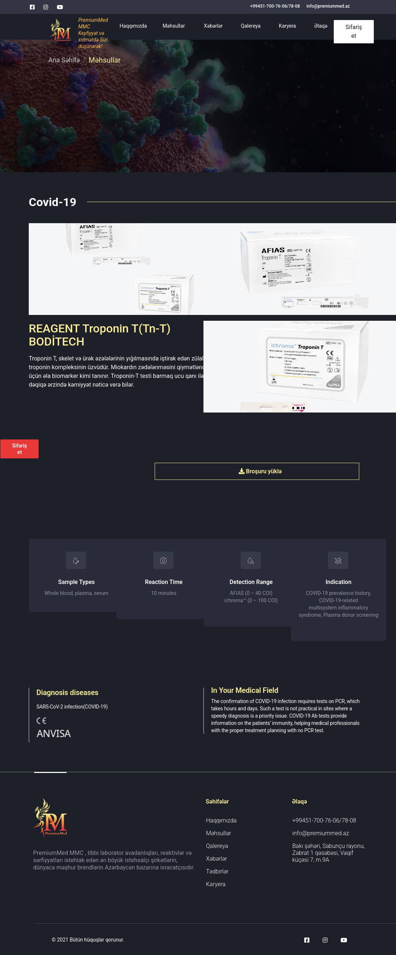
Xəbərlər (213, 26)
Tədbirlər (217, 871)
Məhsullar (174, 26)
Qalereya (251, 26)
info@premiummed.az (328, 6)
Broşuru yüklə (260, 471)
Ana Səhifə (64, 60)
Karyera (287, 26)
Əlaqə (320, 26)
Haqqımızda (133, 26)
